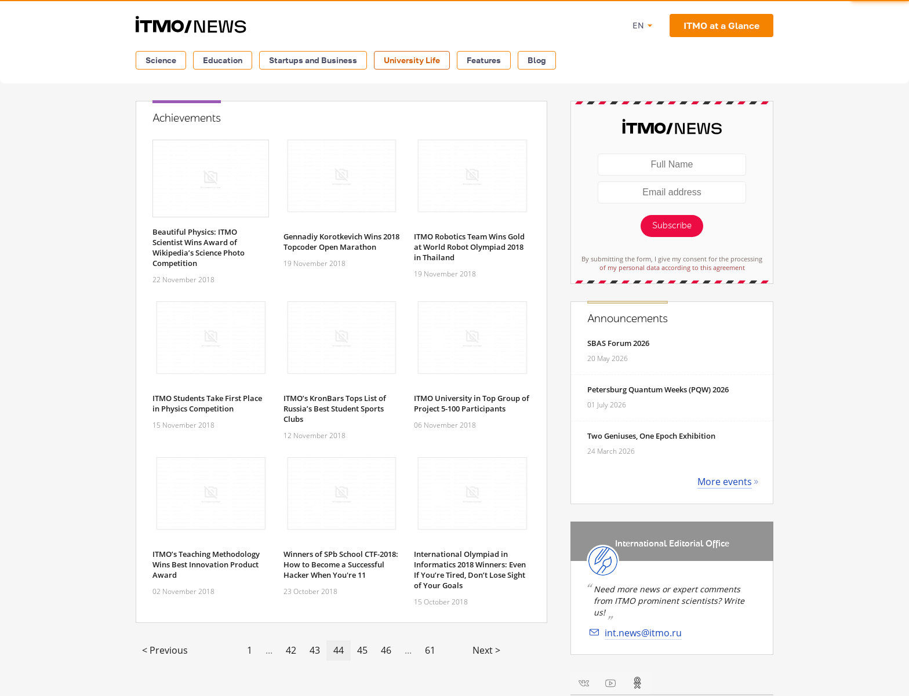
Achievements (186, 118)
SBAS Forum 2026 (618, 343)
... (269, 650)
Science (161, 60)
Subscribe (672, 225)
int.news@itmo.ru (643, 632)
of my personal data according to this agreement (672, 267)
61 (430, 650)
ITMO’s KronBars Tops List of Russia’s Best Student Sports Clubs (334, 408)
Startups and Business (313, 60)
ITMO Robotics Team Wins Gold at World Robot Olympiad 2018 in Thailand (469, 247)
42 (291, 650)
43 (315, 650)
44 (338, 650)
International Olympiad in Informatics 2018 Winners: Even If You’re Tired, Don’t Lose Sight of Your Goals (470, 570)
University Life (412, 60)
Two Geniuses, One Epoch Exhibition (651, 436)
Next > (486, 650)
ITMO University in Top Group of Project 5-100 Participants (471, 403)
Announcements (627, 319)
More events (724, 481)
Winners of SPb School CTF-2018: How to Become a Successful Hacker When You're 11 (340, 564)
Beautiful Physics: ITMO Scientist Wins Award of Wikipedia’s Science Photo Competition (198, 247)
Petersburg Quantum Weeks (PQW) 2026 (658, 389)
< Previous (165, 650)
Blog (537, 60)
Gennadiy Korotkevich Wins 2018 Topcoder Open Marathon (341, 241)
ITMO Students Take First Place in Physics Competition (207, 403)
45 (362, 650)
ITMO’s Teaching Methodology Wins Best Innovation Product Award (206, 564)
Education (222, 60)
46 (386, 650)
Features (484, 60)
